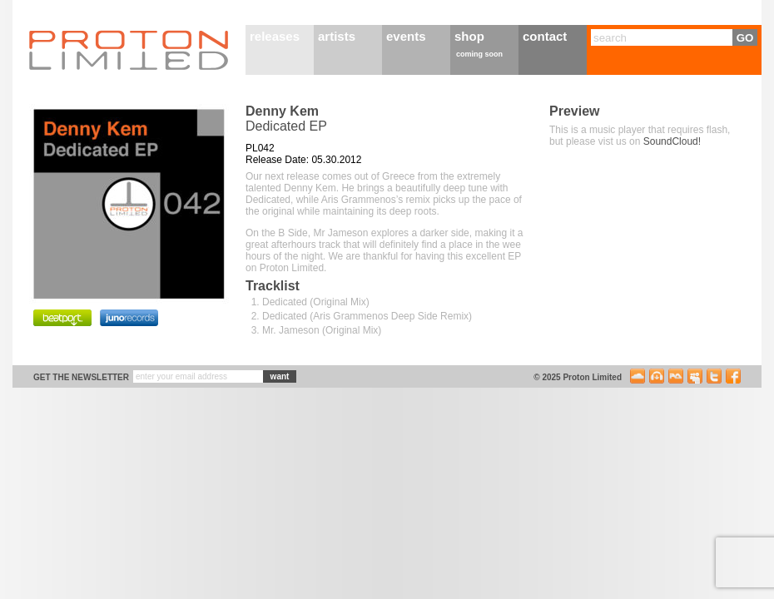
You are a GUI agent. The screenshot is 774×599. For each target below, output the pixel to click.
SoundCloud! (672, 141)
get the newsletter (81, 377)
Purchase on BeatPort (62, 317)
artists (336, 36)
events (406, 36)
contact (545, 36)
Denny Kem (282, 111)
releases (275, 36)
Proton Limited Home (129, 50)
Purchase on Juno (129, 317)
